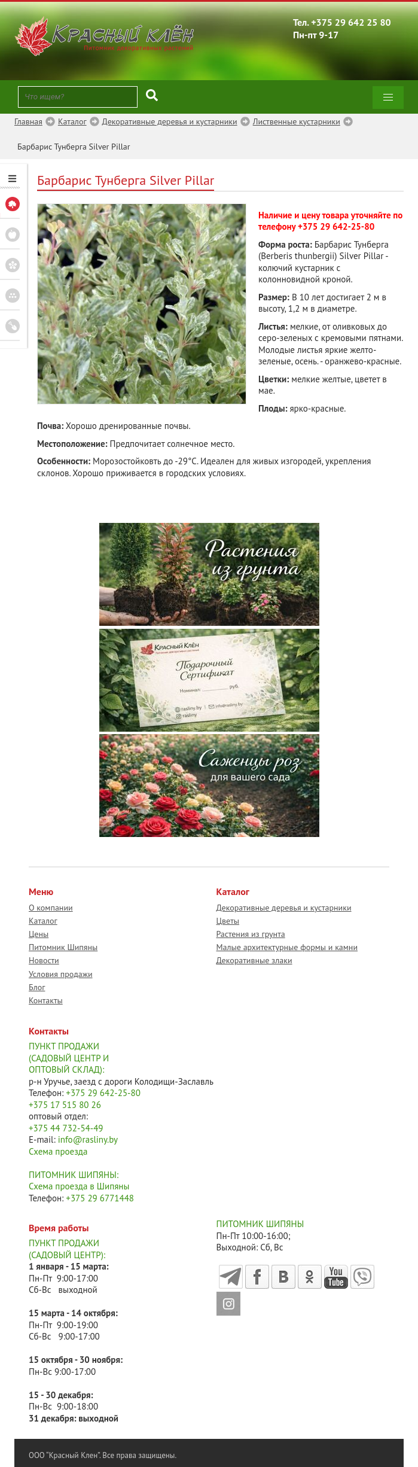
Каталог (43, 920)
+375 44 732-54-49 (66, 1128)
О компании (51, 907)
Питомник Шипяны (63, 947)
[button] (388, 97)
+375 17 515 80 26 (65, 1104)
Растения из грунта (250, 934)
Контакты (46, 1000)
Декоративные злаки (254, 960)
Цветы (228, 920)
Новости (44, 960)
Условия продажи (61, 974)
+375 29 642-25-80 (336, 226)
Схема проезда (58, 1151)
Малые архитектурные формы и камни (287, 947)
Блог (37, 987)
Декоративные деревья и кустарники (284, 907)
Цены (38, 934)
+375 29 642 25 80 (351, 22)
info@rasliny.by (88, 1139)
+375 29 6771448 (100, 1198)
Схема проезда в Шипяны (79, 1186)
